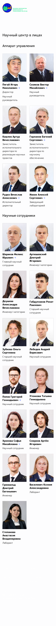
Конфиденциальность (13, 607)
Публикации (36, 572)
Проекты (34, 568)
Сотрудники (36, 577)
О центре (7, 568)
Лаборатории (9, 577)
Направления (9, 572)
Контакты (34, 581)
